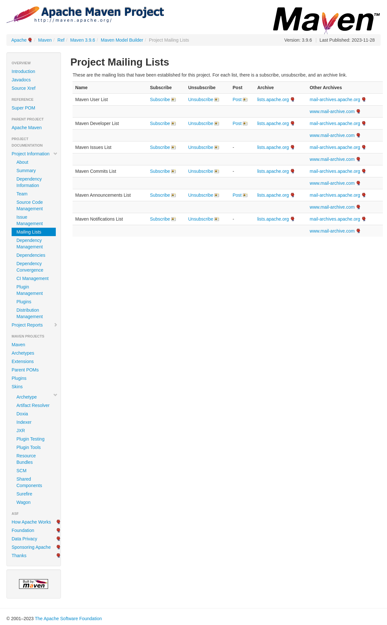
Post (237, 99)
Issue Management (29, 220)
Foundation (23, 530)
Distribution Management (29, 313)
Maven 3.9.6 (82, 40)
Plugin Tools (28, 447)
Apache (18, 40)
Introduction (23, 71)
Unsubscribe (200, 99)
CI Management (32, 278)
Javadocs (21, 79)
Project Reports (35, 325)
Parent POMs (25, 369)
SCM (21, 470)
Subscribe (160, 99)
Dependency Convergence (29, 267)
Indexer (24, 422)
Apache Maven (27, 127)
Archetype (26, 397)
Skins (17, 386)
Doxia (22, 413)
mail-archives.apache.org (335, 99)
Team (21, 193)
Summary (26, 170)
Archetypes (23, 353)
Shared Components (29, 482)
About (22, 162)
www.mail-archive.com (332, 111)
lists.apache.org (273, 99)
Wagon (23, 502)
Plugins (23, 301)
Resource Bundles (26, 459)
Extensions (23, 361)
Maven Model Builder (122, 40)
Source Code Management (29, 205)
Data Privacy (24, 538)
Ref (60, 40)
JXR (20, 430)
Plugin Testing (30, 439)
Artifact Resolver (33, 405)
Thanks (19, 555)
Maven (45, 40)
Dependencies (30, 255)
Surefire (24, 493)
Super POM (23, 107)
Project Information (35, 153)
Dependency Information (29, 182)
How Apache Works (31, 522)
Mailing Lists (28, 231)
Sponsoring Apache (31, 547)
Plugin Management (29, 290)
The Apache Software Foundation (68, 618)
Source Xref (23, 88)
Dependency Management (29, 243)
